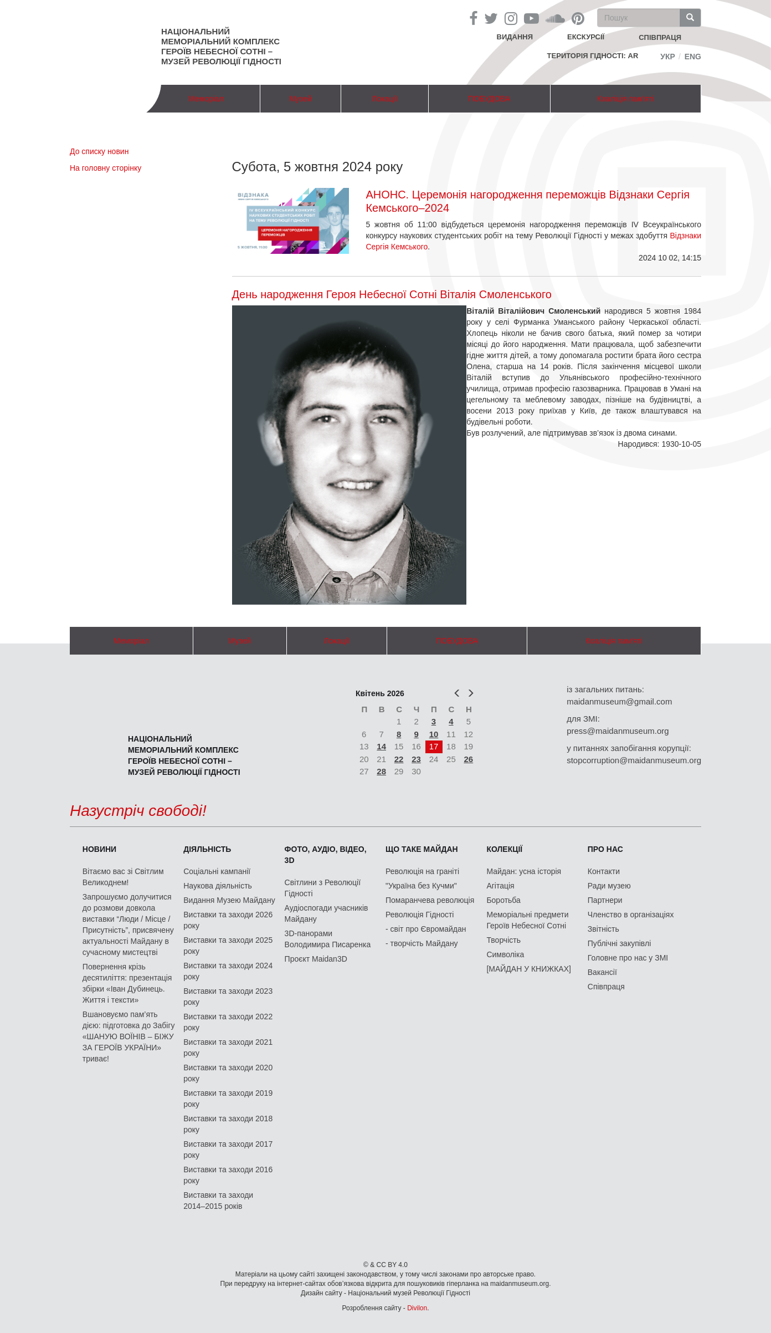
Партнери (605, 900)
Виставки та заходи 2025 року (228, 946)
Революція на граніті (422, 871)
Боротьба (503, 900)
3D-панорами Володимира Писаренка (328, 939)
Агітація (500, 885)
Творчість (503, 940)
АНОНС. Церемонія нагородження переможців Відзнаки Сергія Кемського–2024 (528, 201)
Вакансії (602, 972)
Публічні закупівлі (619, 943)
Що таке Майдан (422, 849)
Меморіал (206, 98)
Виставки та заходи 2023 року (228, 997)
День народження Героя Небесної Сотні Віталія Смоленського (392, 294)
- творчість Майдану (422, 943)
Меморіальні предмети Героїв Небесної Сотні (527, 920)
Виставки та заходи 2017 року (228, 1150)
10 (434, 734)
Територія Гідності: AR (593, 56)
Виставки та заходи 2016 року (228, 1175)
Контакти (604, 871)
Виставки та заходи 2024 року (228, 971)
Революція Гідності (420, 914)
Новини (99, 849)
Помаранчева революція (430, 900)
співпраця (660, 37)
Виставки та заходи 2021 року (228, 1048)
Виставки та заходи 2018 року (228, 1124)
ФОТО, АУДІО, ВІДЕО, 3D (326, 855)
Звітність (603, 929)
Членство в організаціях (631, 914)
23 (416, 759)
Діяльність (207, 849)
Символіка (505, 954)
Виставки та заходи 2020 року (228, 1073)
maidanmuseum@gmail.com (619, 701)
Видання (515, 37)
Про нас (605, 849)
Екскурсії (585, 37)
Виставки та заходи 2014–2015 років (218, 1201)
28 (381, 771)
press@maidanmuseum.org (618, 731)
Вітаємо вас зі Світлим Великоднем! (123, 877)
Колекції (504, 849)
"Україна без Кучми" (421, 885)
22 (399, 759)
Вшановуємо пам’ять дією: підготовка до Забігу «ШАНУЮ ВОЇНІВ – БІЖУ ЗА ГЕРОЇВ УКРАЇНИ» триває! (129, 1036)
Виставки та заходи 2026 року (228, 920)
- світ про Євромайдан (426, 929)
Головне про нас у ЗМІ (628, 957)
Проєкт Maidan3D (316, 958)
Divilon (417, 1308)
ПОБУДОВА (489, 98)
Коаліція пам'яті (625, 98)
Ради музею (609, 885)
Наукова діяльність (217, 885)
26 (469, 759)
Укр (667, 56)
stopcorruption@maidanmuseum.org (634, 760)
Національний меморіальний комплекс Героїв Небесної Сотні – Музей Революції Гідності (221, 46)
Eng (693, 56)
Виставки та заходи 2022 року (228, 1022)
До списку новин (99, 151)
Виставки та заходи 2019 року (228, 1099)
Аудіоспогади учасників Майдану (326, 913)
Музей (300, 98)
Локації (384, 98)
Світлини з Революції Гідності (323, 888)
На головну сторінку (105, 168)
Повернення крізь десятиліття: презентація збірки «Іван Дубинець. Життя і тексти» (127, 983)
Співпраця (606, 986)
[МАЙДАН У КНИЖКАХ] (528, 968)
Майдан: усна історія (523, 871)
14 (381, 746)
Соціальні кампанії (216, 871)
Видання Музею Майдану (229, 900)
